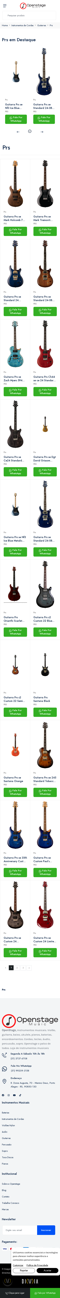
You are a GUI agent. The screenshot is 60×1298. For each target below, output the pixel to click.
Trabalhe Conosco (10, 1203)
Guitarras (41, 25)
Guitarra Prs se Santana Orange (13, 779)
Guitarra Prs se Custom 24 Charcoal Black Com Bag (12, 939)
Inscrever (46, 1230)
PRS (6, 111)
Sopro (5, 1151)
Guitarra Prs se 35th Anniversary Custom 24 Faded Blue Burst (15, 859)
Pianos (5, 1163)
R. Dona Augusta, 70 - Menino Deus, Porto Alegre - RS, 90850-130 (33, 1084)
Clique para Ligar (14, 1292)
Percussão (6, 1144)
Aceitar (47, 1270)
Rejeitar (24, 1270)
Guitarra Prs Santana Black (41, 699)
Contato (5, 1196)
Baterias (5, 1112)
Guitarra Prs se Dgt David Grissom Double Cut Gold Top (44, 458)
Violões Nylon (8, 1125)
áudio (4, 1131)
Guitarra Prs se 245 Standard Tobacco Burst (44, 779)
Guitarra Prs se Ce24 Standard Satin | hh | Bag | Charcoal (14, 458)
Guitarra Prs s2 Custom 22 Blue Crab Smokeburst (43, 619)
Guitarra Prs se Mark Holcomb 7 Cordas (13, 218)
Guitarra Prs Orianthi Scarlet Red (13, 619)
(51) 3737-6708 (19, 1058)
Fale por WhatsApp (45, 1292)
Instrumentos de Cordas (22, 25)
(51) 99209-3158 (20, 1070)
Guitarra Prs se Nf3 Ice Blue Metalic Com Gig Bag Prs (15, 106)
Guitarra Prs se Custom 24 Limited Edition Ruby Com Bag (44, 939)
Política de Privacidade (37, 1265)
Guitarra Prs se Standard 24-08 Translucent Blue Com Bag (43, 106)
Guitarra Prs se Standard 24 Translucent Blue (13, 298)
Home (5, 25)
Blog (4, 1190)
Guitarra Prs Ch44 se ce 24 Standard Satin (44, 378)
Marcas (5, 1209)
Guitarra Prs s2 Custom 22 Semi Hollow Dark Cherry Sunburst (15, 699)
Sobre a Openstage (11, 1183)
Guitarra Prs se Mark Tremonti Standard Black (42, 218)
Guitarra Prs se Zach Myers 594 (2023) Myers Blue (14, 378)
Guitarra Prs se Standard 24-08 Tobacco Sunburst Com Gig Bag (43, 298)
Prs (51, 25)
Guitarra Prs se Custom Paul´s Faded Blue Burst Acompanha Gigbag (45, 859)
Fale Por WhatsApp (16, 119)
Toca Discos (7, 1157)
